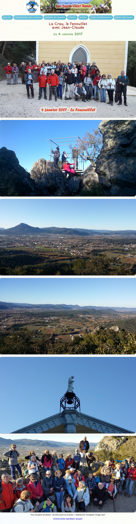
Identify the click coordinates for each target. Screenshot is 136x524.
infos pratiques (124, 17)
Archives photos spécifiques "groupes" (68, 519)
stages (72, 17)
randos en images (55, 17)
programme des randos (28, 17)
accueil (7, 17)
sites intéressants (101, 17)
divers (83, 17)
